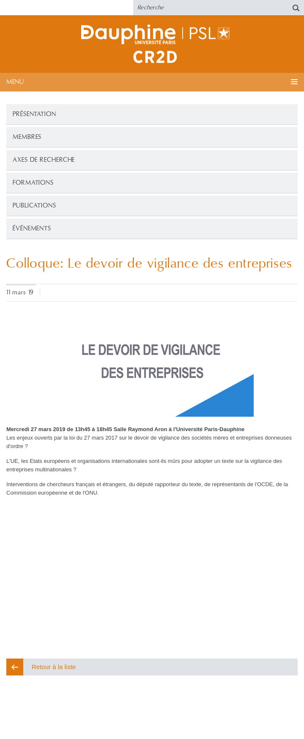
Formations (33, 183)
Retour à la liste (54, 666)
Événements (32, 228)
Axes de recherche (44, 160)
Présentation (34, 114)
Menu (15, 82)
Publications (34, 206)
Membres (27, 137)
